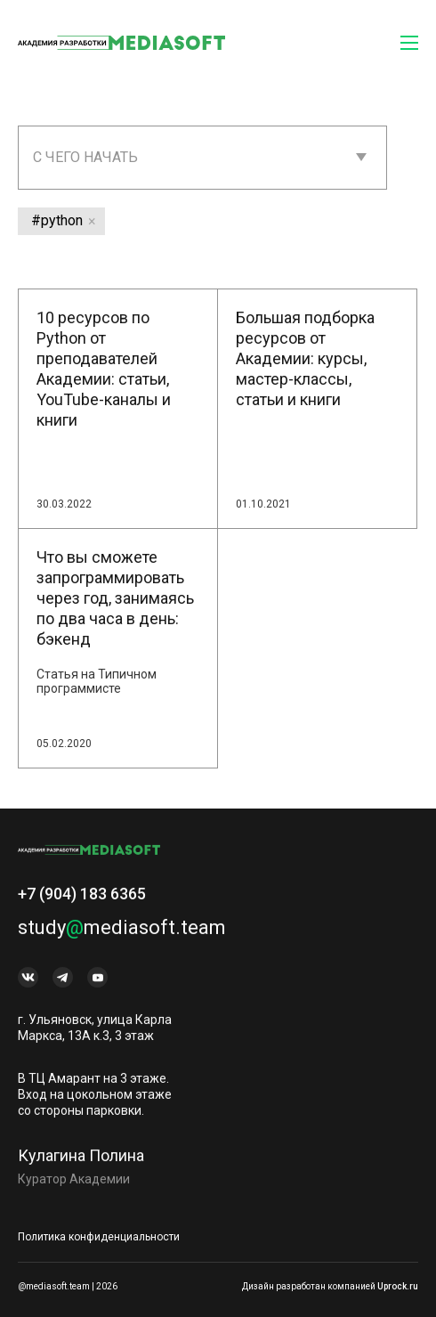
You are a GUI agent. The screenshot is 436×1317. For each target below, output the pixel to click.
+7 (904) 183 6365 (82, 899)
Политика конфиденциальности (99, 1237)
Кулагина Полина (81, 1161)
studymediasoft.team (122, 934)
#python (57, 220)
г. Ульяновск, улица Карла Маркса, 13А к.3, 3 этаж (95, 1034)
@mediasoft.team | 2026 (67, 1286)
